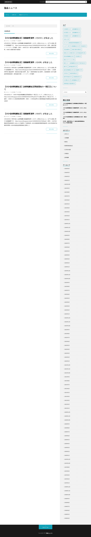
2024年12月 (67, 223)
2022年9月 (67, 329)
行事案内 (66, 153)
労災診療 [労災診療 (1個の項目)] (83, 46)
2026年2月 (67, 176)
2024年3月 (67, 259)
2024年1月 (67, 266)
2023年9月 (67, 282)
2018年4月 (67, 518)
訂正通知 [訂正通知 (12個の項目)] (67, 80)
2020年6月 (67, 435)
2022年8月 (67, 333)
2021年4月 (67, 396)
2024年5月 (67, 251)
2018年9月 (67, 498)
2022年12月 (67, 317)
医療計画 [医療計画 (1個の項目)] (72, 52)
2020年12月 (67, 412)
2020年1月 (67, 455)
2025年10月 (67, 184)
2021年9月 (67, 376)
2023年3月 (67, 306)
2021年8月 (67, 380)
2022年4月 (67, 349)
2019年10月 (67, 463)
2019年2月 (67, 479)
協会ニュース (10, 8)
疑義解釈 (19, 40)
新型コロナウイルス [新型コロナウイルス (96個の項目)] (69, 59)
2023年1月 (67, 314)
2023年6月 (67, 294)
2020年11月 (67, 416)
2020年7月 (67, 431)
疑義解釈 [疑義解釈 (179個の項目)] (78, 69)
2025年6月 (67, 200)
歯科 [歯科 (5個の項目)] (65, 66)
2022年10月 (67, 325)
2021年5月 (67, 392)
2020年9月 (67, 424)
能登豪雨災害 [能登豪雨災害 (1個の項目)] (77, 76)
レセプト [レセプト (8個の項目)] (66, 46)
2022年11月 (67, 321)
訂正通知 (19, 92)
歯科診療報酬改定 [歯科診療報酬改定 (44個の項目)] (69, 69)
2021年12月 (67, 365)
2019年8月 (67, 467)
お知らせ (14, 14)
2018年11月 (67, 490)
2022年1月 (67, 361)
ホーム (7, 14)
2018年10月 (67, 494)
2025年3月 (67, 211)
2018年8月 (67, 502)
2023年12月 (67, 270)
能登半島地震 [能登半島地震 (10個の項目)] (68, 76)
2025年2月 (67, 215)
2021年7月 (67, 384)
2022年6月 (67, 341)
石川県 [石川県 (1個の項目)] (66, 73)
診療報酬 (13, 40)
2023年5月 (67, 298)
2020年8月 (67, 427)
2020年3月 (67, 447)
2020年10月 (67, 420)
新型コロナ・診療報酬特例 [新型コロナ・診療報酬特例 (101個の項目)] (71, 63)
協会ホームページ (23, 14)
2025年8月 (67, 192)
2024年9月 (67, 235)
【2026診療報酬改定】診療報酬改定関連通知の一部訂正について (54, 1)
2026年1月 (67, 180)
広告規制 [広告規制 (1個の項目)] (78, 56)
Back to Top (45, 527)
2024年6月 (67, 247)
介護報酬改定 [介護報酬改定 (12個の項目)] (75, 46)
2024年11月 (67, 227)
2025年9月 (67, 188)
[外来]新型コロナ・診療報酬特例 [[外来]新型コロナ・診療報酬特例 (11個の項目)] (72, 35)
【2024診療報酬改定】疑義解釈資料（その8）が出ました (28, 62)
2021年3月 (67, 400)
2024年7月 (67, 243)
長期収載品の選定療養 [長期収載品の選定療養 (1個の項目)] (69, 83)
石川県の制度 (67, 149)
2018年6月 (67, 510)
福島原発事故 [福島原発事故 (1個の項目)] (73, 73)
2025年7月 (67, 196)
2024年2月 (67, 262)
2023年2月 (67, 310)
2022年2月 (67, 357)
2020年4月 (67, 443)
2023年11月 (67, 274)
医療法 (66, 141)
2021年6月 (67, 388)
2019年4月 (67, 471)
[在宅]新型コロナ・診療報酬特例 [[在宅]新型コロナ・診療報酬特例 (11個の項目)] (72, 32)
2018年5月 (67, 514)
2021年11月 (67, 369)
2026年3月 (67, 172)
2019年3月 (67, 475)
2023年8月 (67, 286)
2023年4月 (67, 302)
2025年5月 (67, 204)
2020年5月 (67, 439)
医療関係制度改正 (68, 145)
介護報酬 (66, 137)
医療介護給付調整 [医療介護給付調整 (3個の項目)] (76, 49)
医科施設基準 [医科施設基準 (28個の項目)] (81, 52)
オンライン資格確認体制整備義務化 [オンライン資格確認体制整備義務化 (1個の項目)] (72, 42)
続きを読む (51, 53)
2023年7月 (67, 290)
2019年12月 (67, 459)
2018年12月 (67, 486)
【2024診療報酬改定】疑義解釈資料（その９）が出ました (28, 38)
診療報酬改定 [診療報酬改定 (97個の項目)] (75, 80)
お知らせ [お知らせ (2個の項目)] (66, 39)
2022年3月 (67, 353)
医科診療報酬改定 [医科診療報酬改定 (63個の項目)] (69, 56)
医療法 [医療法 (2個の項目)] (66, 52)
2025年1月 (67, 219)
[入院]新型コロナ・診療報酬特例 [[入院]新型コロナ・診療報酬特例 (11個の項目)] (72, 29)
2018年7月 (67, 506)
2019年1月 (67, 483)
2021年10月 (67, 372)
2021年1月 (67, 408)
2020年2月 (67, 451)
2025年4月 (67, 207)
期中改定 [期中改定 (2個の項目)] (82, 63)
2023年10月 (67, 278)
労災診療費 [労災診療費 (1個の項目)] (67, 49)
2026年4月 (67, 168)
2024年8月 (67, 239)
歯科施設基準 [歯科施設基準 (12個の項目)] (73, 66)
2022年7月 (67, 337)
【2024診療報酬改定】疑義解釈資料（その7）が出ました (28, 114)
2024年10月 (67, 231)
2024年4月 (67, 255)
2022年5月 (67, 345)
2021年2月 (67, 404)
